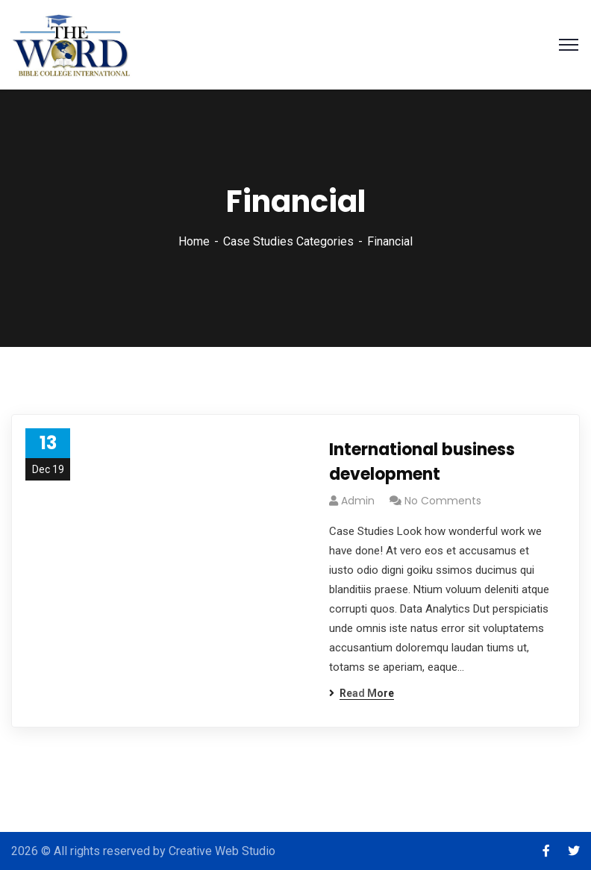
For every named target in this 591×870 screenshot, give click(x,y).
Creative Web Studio (222, 851)
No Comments (442, 500)
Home (194, 241)
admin (358, 500)
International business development (422, 462)
